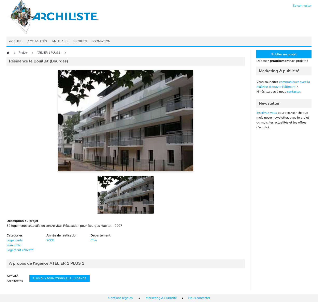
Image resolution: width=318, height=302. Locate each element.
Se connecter (302, 5)
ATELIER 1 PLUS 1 (48, 53)
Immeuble (13, 245)
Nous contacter (199, 298)
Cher (93, 240)
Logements (14, 240)
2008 (50, 240)
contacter (293, 91)
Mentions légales (120, 298)
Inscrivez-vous (266, 113)
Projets (23, 53)
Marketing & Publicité (161, 298)
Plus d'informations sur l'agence (59, 278)
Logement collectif (19, 250)
